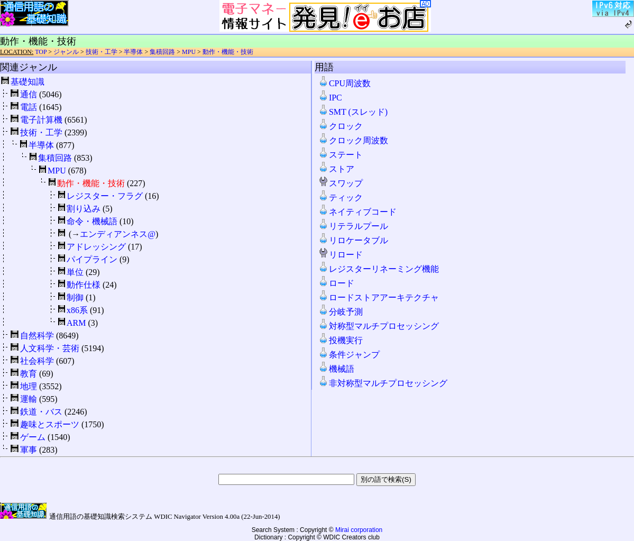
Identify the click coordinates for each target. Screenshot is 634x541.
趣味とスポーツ (49, 424)
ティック (340, 197)
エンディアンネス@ (117, 234)
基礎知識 (27, 81)
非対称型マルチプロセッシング (382, 383)
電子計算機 (41, 119)
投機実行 (340, 340)
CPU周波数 (344, 83)
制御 (75, 297)
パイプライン (92, 259)
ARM (76, 322)
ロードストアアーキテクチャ (378, 297)
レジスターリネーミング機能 (378, 268)
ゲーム (32, 437)
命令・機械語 (92, 221)
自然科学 (37, 335)
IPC (330, 97)
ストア (336, 168)
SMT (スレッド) (353, 111)
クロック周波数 (353, 140)
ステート (340, 154)
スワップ (340, 183)
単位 (75, 272)
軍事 (28, 449)
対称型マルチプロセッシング (378, 326)
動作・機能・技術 (228, 52)
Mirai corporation (358, 530)
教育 (28, 373)
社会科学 (37, 360)
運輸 (28, 399)
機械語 (336, 368)
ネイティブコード (357, 211)
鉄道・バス (41, 411)
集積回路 (162, 52)
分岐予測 (340, 311)
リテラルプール (353, 226)
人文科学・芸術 (49, 348)
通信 (28, 94)
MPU (189, 52)
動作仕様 (83, 284)
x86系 (77, 310)
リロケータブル (353, 240)
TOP (41, 52)
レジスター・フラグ (105, 195)
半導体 (133, 52)
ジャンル (66, 52)
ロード (336, 283)
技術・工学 (101, 52)
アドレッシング (96, 246)
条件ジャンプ (349, 354)
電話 (28, 107)
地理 (28, 386)
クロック (340, 126)
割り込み (83, 208)
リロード (340, 254)
